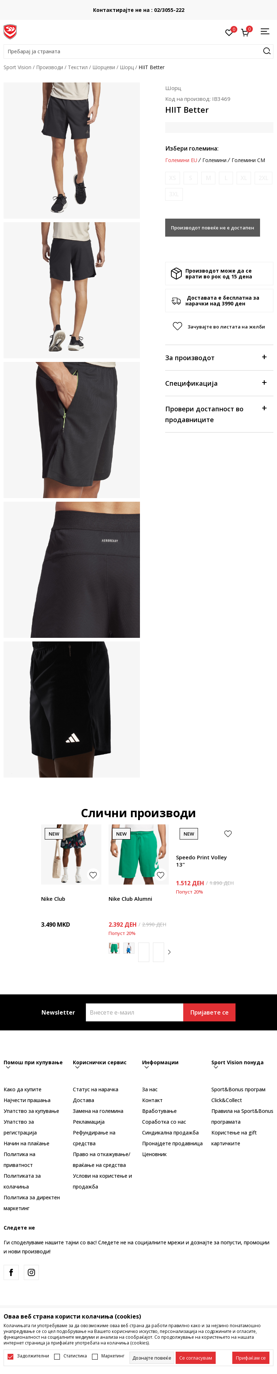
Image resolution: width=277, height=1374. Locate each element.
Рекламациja (89, 1121)
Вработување (159, 1110)
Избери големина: (192, 148)
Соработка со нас (164, 1121)
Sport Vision (17, 67)
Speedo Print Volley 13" (201, 861)
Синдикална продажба (170, 1132)
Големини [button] (214, 160)
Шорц (127, 67)
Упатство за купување (31, 1110)
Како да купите (22, 1089)
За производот (215, 357)
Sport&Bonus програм (238, 1089)
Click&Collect (226, 1100)
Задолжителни (33, 1356)
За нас (150, 1089)
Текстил (78, 67)
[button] (138, 51)
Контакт (152, 1100)
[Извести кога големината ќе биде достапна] (172, 178)
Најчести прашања (27, 1100)
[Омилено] (229, 32)
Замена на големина (98, 1110)
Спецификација (215, 383)
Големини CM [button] (248, 160)
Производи (49, 67)
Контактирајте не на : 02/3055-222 (138, 10)
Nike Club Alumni (130, 898)
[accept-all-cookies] (250, 1358)
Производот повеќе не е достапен (212, 227)
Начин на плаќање (26, 1143)
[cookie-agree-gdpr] (196, 1358)
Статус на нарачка (95, 1089)
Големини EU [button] (181, 160)
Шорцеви (103, 67)
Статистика (75, 1356)
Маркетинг (112, 1356)
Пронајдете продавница (172, 1143)
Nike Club (53, 898)
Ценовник (154, 1154)
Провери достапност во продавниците (215, 413)
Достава (83, 1100)
